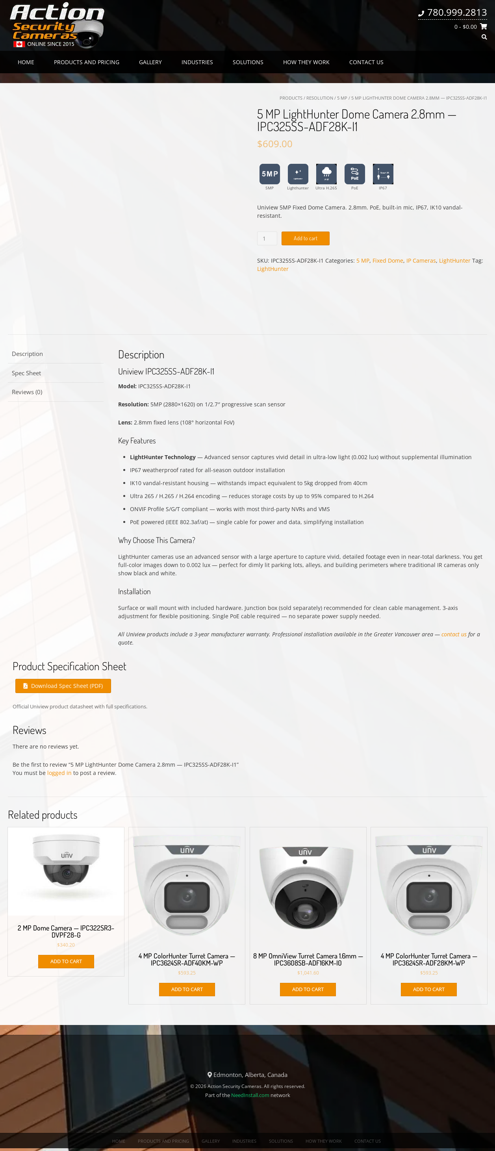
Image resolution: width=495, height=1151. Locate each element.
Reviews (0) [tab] (27, 392)
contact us (454, 634)
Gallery (150, 62)
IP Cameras (421, 260)
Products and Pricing (86, 62)
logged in (59, 773)
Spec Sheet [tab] (26, 373)
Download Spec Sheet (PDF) (63, 685)
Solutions (248, 62)
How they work (306, 62)
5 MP (342, 98)
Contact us (366, 62)
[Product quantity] (267, 238)
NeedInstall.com (250, 1095)
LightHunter (455, 260)
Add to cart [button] (66, 961)
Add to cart (305, 238)
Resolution (319, 98)
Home (26, 62)
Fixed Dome (388, 260)
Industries (197, 62)
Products (291, 98)
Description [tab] (27, 354)
